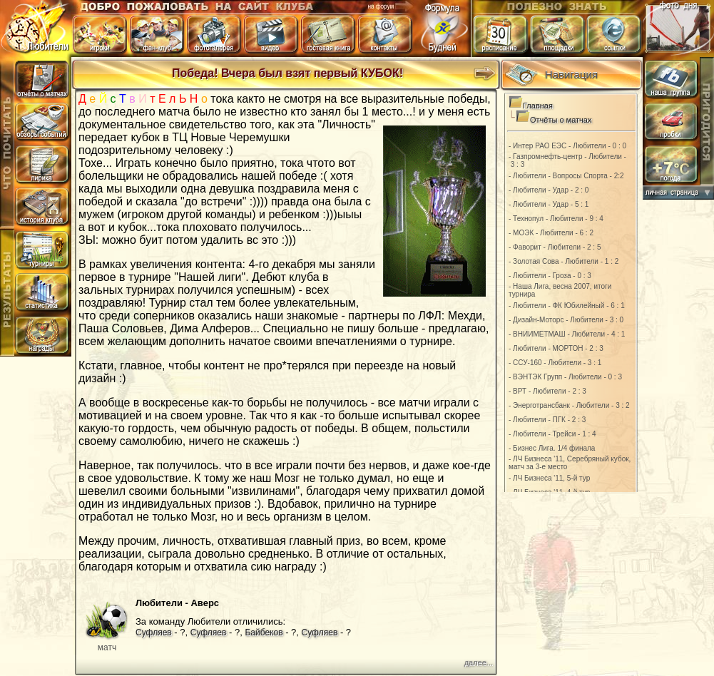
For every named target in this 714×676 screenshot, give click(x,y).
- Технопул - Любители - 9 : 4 (556, 218)
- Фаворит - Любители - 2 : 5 (555, 247)
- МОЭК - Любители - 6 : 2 (551, 233)
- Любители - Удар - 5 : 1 (548, 204)
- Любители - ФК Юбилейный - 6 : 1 (567, 305)
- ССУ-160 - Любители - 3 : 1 (555, 363)
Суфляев (154, 632)
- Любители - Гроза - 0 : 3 (550, 276)
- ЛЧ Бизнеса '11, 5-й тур (549, 478)
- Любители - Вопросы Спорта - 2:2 (566, 176)
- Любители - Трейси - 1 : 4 (552, 434)
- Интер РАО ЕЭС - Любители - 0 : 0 (567, 146)
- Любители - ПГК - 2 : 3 (547, 420)
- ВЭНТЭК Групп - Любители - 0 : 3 (565, 377)
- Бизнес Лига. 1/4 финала (552, 448)
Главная (538, 105)
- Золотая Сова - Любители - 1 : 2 (563, 261)
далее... (478, 662)
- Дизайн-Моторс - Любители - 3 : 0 (566, 320)
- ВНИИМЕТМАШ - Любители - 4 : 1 (567, 334)
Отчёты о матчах (560, 120)
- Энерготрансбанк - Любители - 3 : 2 (569, 405)
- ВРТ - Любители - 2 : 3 (547, 391)
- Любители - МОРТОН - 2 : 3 (556, 348)
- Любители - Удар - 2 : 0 (548, 190)
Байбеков (263, 632)
